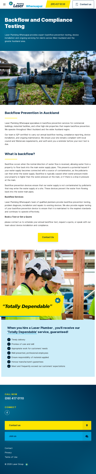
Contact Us (48, 237)
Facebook (7, 412)
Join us (50, 436)
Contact (8, 448)
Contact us (83, 4)
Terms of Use (11, 457)
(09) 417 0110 (58, 4)
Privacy (8, 452)
